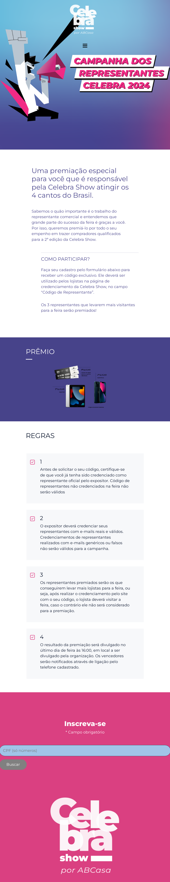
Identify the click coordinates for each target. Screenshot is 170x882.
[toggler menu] (85, 46)
